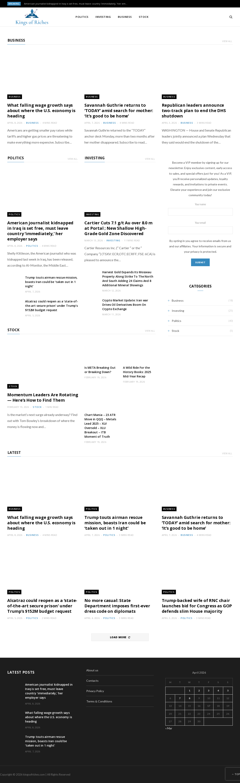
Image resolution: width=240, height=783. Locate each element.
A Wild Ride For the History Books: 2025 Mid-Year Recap (137, 371)
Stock (135, 17)
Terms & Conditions (99, 701)
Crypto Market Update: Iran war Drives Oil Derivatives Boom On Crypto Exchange (125, 304)
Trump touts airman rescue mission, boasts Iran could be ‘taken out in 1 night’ (51, 281)
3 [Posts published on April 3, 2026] (208, 690)
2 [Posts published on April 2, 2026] (199, 690)
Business (117, 17)
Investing (95, 17)
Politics (73, 17)
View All (227, 40)
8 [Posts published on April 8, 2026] (189, 698)
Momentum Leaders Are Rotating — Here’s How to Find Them (42, 397)
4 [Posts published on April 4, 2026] (218, 690)
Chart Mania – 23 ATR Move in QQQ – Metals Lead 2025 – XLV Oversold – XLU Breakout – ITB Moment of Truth (100, 425)
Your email (200, 227)
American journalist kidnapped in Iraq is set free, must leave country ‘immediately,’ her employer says (77, 3)
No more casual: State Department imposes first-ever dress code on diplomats (117, 605)
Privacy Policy (95, 690)
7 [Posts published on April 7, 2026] (179, 698)
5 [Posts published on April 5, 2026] (228, 690)
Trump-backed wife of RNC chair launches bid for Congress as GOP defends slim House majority (197, 605)
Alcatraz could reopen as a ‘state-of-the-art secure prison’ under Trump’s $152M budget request (51, 305)
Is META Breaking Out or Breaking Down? (99, 369)
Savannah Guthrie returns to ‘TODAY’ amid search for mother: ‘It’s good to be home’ (118, 110)
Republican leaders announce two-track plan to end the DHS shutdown (194, 110)
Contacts (92, 680)
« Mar (168, 728)
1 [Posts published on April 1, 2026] (189, 690)
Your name (200, 209)
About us (92, 670)
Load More (120, 637)
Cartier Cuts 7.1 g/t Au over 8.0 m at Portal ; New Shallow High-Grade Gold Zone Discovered (118, 228)
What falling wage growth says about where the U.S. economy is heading (41, 110)
